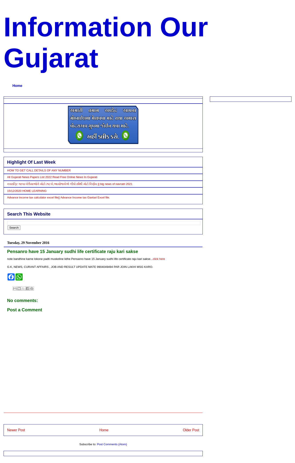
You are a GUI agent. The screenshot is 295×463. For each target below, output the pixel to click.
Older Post (191, 430)
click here (159, 259)
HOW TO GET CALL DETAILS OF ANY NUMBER (39, 170)
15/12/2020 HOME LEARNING (27, 190)
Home (17, 86)
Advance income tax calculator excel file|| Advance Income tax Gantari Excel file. (58, 197)
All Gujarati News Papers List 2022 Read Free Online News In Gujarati (52, 177)
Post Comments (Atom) (112, 444)
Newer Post (16, 430)
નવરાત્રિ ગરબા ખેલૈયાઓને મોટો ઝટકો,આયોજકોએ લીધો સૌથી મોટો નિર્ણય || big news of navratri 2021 (69, 184)
